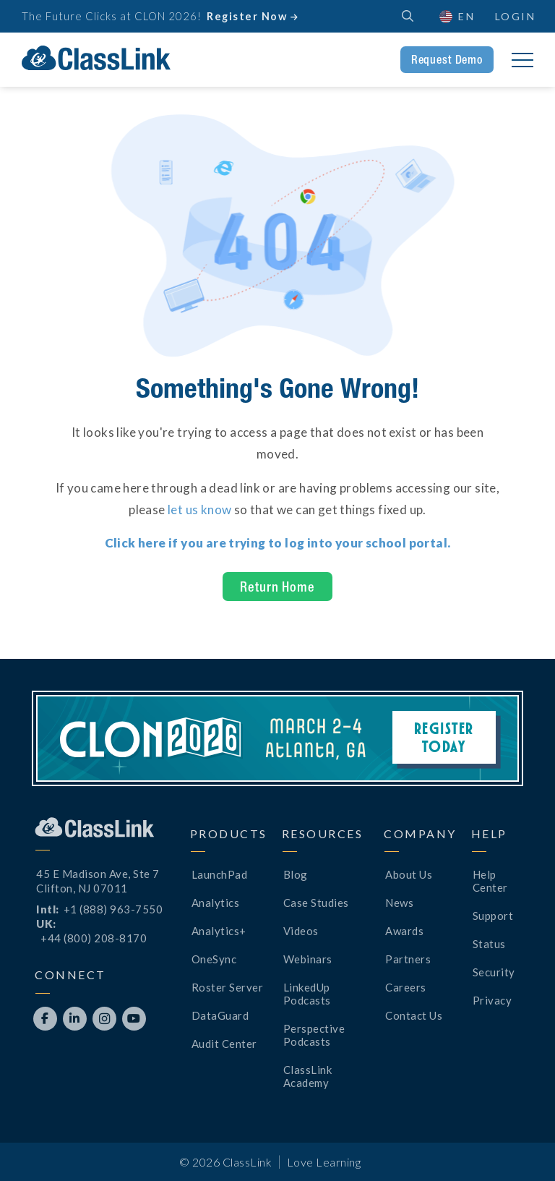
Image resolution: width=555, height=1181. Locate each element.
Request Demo (447, 59)
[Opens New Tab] (278, 542)
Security (494, 972)
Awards (404, 930)
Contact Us (413, 1015)
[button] (456, 16)
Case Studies (316, 902)
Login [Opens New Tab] (515, 16)
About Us (408, 874)
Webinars (307, 958)
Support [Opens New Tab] (493, 915)
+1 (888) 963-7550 (113, 909)
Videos (301, 930)
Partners (408, 958)
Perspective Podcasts (314, 1035)
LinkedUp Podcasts (307, 994)
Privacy (492, 1000)
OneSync (214, 958)
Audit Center (224, 1043)
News (399, 902)
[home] (96, 58)
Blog (295, 874)
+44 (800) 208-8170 (93, 938)
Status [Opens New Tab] (489, 943)
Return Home (277, 586)
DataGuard (220, 1015)
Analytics (216, 902)
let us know (199, 509)
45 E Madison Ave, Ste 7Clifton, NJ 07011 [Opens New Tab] (98, 881)
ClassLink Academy (307, 1076)
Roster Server (228, 987)
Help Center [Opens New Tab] (490, 881)
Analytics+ (219, 930)
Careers (405, 987)
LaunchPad (220, 874)
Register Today (444, 737)
